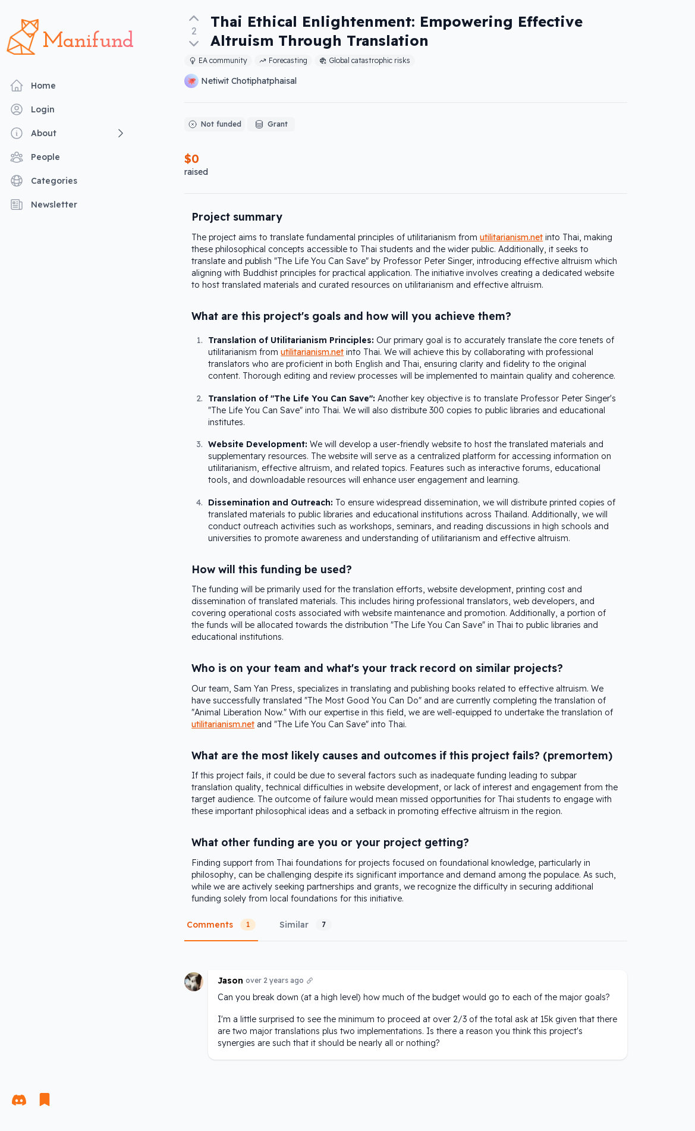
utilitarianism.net (511, 237)
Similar (305, 925)
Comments (221, 925)
